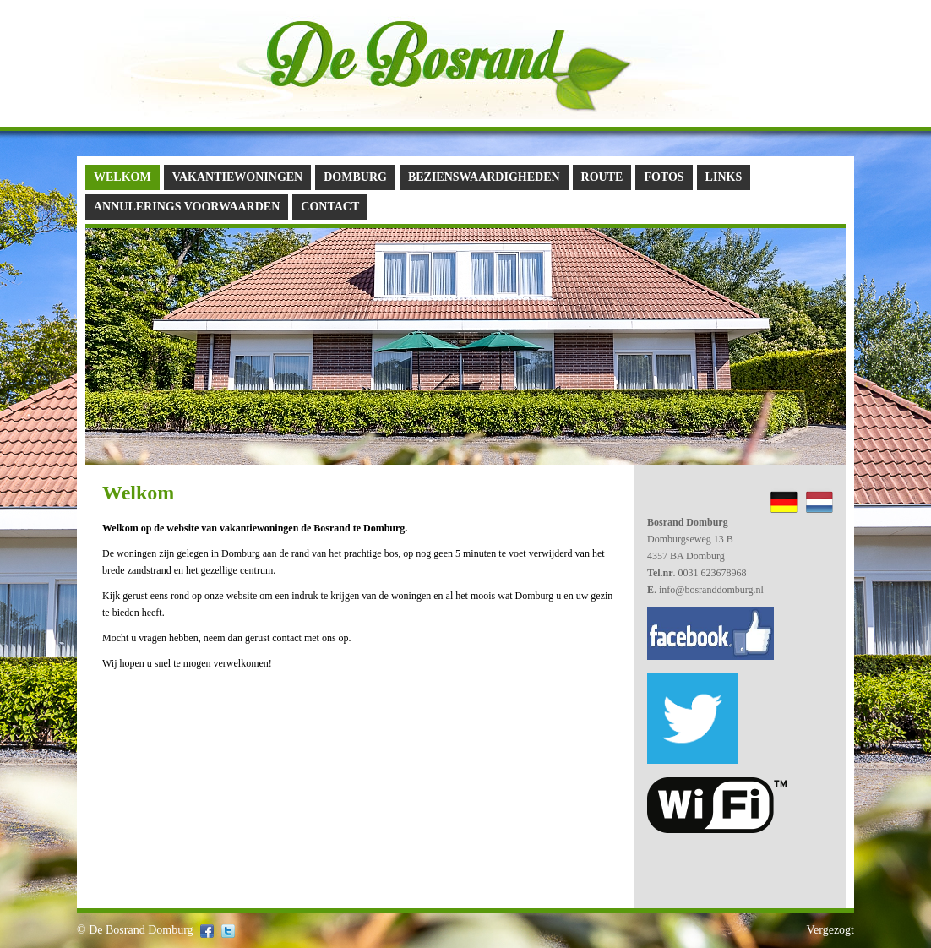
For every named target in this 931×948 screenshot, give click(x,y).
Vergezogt (831, 929)
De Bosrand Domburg (141, 929)
